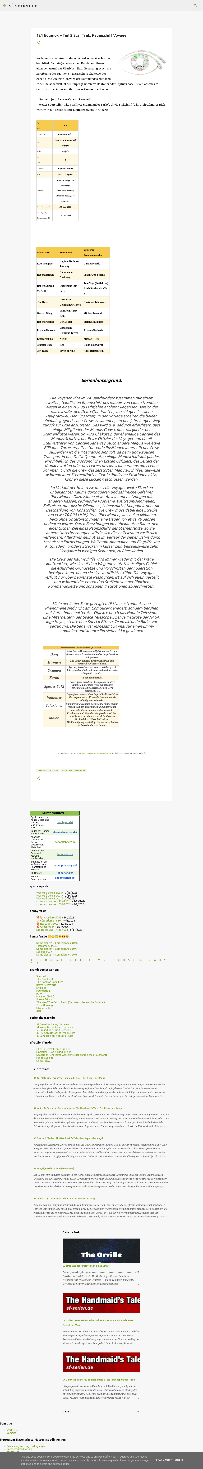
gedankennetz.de (65, 842)
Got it (179, 1460)
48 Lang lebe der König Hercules (54, 1035)
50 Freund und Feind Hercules (53, 1030)
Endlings (41, 987)
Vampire (11, 1432)
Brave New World (46, 984)
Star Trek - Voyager (48, 771)
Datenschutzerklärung (19, 1449)
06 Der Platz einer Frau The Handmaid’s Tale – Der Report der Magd (69, 1078)
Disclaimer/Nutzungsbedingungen (26, 1446)
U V (147, 960)
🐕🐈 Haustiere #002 (48, 917)
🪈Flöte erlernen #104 (49, 920)
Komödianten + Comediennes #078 (57, 943)
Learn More (164, 1460)
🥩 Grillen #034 (45, 926)
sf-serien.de (23, 5)
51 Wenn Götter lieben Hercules (54, 1027)
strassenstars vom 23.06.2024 (53, 901)
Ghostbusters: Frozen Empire (53, 1049)
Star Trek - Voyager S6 (73, 771)
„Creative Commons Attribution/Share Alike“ (95, 753)
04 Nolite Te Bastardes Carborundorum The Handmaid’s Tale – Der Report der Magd (78, 1108)
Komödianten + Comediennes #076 (57, 954)
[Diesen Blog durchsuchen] (183, 6)
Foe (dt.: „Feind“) (45, 1057)
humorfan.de (65, 854)
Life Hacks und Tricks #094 (52, 929)
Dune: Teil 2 (43, 1060)
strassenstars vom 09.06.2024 (53, 904)
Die (57, 960)
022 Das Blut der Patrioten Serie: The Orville (86, 1265)
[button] (38, 43)
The (139, 960)
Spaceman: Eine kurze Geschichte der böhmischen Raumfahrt (71, 1054)
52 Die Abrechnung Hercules (52, 1024)
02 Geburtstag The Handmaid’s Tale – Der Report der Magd (64, 1198)
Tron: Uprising (44, 1005)
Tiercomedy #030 (46, 945)
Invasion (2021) (45, 996)
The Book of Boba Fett (49, 982)
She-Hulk (41, 976)
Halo (39, 993)
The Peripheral (44, 979)
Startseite (12, 1430)
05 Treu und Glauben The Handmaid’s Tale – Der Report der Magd (68, 1138)
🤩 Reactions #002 (47, 923)
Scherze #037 (44, 951)
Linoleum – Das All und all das (53, 1051)
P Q (117, 960)
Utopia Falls (43, 1008)
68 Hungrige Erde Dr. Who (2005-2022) (53, 1168)
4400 (39, 1011)
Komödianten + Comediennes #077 (57, 948)
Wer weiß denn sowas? (49, 892)
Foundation (43, 990)
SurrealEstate (44, 999)
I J (83, 960)
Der (51, 960)
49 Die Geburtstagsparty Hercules (55, 1032)
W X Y (160, 960)
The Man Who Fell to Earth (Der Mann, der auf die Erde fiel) (70, 1002)
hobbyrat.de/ (65, 822)
